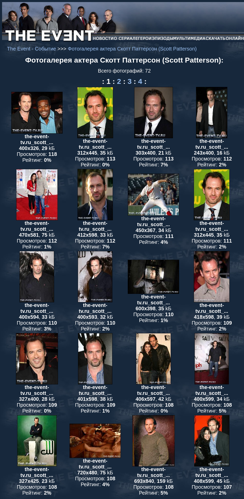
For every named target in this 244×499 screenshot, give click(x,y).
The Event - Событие (32, 49)
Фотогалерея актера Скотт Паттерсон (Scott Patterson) (132, 49)
